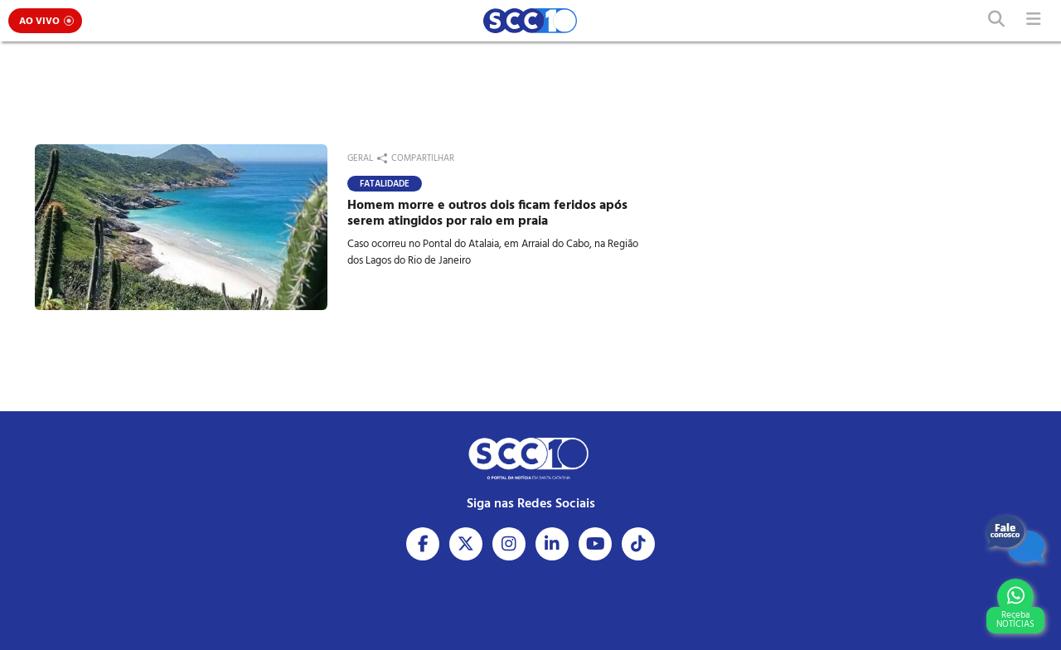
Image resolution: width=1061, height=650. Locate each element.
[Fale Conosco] (1015, 539)
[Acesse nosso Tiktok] (638, 543)
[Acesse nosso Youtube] (595, 543)
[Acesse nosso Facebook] (422, 543)
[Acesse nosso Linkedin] (552, 543)
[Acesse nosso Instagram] (509, 543)
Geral (360, 158)
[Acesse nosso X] (465, 543)
